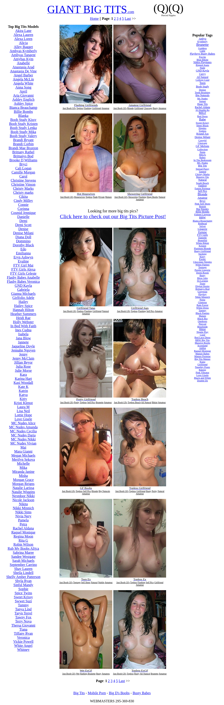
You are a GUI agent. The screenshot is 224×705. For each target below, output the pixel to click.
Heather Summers (23, 314)
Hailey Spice (23, 306)
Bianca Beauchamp (23, 107)
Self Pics (202, 191)
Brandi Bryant (23, 140)
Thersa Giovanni (23, 625)
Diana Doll (23, 237)
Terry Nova (23, 621)
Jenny (23, 354)
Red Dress (202, 116)
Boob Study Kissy (23, 120)
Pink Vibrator (202, 372)
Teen (202, 83)
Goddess (202, 48)
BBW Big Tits (202, 340)
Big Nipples (202, 209)
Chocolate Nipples (202, 261)
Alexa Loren (23, 39)
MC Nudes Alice (23, 423)
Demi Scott (23, 225)
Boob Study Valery (23, 136)
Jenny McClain (23, 358)
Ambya (202, 38)
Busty (202, 275)
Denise (23, 229)
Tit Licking (202, 280)
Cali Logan (23, 168)
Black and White (202, 377)
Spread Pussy (202, 168)
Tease (202, 283)
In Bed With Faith (23, 326)
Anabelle (23, 63)
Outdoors (202, 321)
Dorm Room (202, 272)
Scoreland (203, 345)
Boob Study (202, 86)
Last (128, 18)
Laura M (23, 407)
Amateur (202, 197)
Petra (23, 524)
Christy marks (23, 192)
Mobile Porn (97, 693)
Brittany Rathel (23, 152)
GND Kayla (23, 285)
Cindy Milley (23, 200)
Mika (23, 467)
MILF (202, 113)
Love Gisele (23, 419)
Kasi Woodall (23, 383)
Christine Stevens (23, 180)
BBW (202, 217)
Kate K (23, 387)
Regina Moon (23, 536)
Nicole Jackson (23, 500)
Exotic (202, 259)
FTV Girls (202, 235)
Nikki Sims (23, 512)
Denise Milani (23, 233)
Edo (23, 249)
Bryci (23, 164)
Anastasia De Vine (23, 71)
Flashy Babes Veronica (23, 281)
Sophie (23, 589)
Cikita (23, 196)
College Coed (202, 79)
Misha (23, 476)
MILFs (202, 154)
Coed (202, 334)
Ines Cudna (23, 330)
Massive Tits (202, 177)
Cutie (202, 50)
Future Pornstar (202, 188)
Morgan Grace (23, 480)
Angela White (23, 83)
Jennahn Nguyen (23, 350)
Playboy (202, 294)
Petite (202, 299)
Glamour (202, 302)
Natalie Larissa (23, 488)
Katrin (23, 391)
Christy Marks (23, 188)
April (23, 91)
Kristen (202, 245)
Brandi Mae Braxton (23, 148)
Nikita (23, 504)
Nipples (202, 128)
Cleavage (202, 143)
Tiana (23, 629)
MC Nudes (202, 162)
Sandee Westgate (23, 556)
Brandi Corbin (23, 144)
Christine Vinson (23, 184)
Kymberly (202, 41)
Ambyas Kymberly (23, 51)
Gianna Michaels (23, 294)
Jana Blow (23, 338)
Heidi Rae (23, 318)
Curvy (202, 74)
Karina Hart (23, 378)
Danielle (23, 217)
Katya (23, 395)
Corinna (23, 209)
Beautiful (202, 240)
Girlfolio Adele (23, 298)
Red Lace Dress (203, 337)
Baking (202, 369)
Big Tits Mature (203, 359)
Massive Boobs (202, 342)
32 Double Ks (202, 110)
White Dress (202, 307)
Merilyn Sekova (23, 459)
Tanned (202, 171)
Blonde (202, 194)
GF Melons (202, 146)
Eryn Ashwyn (23, 257)
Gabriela (23, 289)
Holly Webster (23, 322)
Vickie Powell (23, 641)
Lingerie (202, 229)
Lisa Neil (23, 411)
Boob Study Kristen (23, 124)
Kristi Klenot (23, 403)
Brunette (202, 45)
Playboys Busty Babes (202, 53)
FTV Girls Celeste (23, 273)
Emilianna (23, 253)
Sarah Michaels (23, 561)
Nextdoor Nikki (23, 496)
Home (94, 18)
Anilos (202, 348)
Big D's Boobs (119, 693)
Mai (23, 447)
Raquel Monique (23, 532)
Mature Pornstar (202, 356)
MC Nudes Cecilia (23, 431)
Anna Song (23, 87)
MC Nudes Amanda (23, 427)
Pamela (23, 520)
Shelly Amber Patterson (23, 577)
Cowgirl (202, 140)
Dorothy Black (23, 245)
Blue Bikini (202, 59)
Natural (202, 179)
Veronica (23, 637)
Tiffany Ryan (23, 633)
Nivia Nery (23, 516)
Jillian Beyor (23, 362)
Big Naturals (202, 95)
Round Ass (202, 133)
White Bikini (202, 243)
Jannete (23, 342)
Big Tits (202, 165)
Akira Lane (23, 31)
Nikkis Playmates (202, 62)
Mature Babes (202, 353)
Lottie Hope (23, 415)
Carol (23, 176)
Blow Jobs (202, 278)
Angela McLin (23, 79)
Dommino (23, 241)
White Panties (202, 264)
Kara (23, 374)
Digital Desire (202, 286)
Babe (202, 119)
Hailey (23, 302)
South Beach (202, 183)
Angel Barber (23, 75)
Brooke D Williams (23, 160)
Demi (23, 221)
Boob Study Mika (23, 132)
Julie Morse (23, 370)
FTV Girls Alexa (23, 269)
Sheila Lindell (23, 573)
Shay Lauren (23, 569)
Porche (202, 57)
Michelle (23, 463)
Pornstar (202, 232)
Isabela (23, 334)
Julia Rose (23, 366)
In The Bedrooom (202, 160)
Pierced (202, 323)
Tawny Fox (23, 617)
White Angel (23, 645)
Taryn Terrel (23, 613)
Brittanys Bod (23, 156)
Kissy (202, 256)
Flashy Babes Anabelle (23, 277)
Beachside (202, 326)
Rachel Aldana (23, 528)
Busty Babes (142, 693)
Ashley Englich (23, 99)
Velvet (202, 226)
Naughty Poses (202, 367)
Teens (202, 152)
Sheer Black (202, 125)
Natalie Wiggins (23, 492)
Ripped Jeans (202, 65)
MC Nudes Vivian (23, 443)
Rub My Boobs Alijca (23, 548)
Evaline (23, 261)
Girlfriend (203, 364)
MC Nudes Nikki (23, 439)
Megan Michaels (23, 455)
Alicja (23, 43)
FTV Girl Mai (23, 265)
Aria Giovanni (23, 95)
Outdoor (202, 185)
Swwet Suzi (23, 601)
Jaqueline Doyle (23, 346)
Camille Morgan (23, 172)
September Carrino (23, 565)
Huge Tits (202, 104)
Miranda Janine (23, 472)
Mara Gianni (23, 451)
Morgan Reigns (23, 484)
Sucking (202, 253)
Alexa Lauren (23, 35)
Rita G (23, 540)
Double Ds (202, 380)
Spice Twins (23, 593)
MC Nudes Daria (23, 435)
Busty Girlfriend (202, 251)
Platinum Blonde (202, 248)
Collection (202, 149)
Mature (202, 315)
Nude (202, 67)
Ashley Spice (23, 103)
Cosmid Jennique (23, 213)
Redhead (202, 223)
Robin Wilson (23, 544)
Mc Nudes (202, 98)
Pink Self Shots (202, 203)
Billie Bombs (23, 111)
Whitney (23, 650)
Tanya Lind (23, 609)
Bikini (202, 329)
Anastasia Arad (23, 67)
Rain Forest (202, 305)
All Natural (202, 77)
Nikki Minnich (23, 508)
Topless (202, 130)
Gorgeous (202, 291)
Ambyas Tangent (23, 55)
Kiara (202, 361)
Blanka (23, 116)
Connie (23, 205)
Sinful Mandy (23, 585)
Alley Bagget (23, 47)
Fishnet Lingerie (202, 214)
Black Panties (202, 313)
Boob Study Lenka (23, 128)
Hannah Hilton (23, 310)
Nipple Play (202, 332)
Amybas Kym (23, 59)
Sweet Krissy (23, 597)
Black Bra (202, 318)
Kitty (23, 399)
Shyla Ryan (23, 581)
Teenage (202, 267)
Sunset (202, 101)
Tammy (23, 605)
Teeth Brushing (202, 92)
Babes (202, 157)
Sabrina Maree (23, 552)
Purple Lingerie (202, 270)
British (202, 206)
